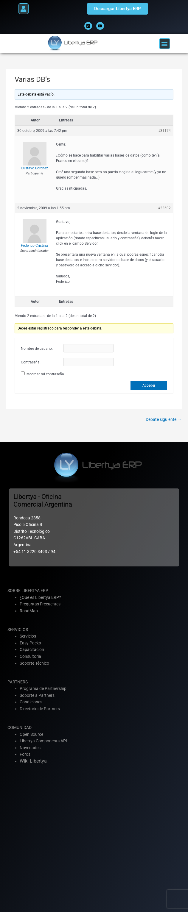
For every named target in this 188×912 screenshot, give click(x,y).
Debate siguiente (163, 419)
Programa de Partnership (43, 688)
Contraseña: (31, 362)
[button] (23, 8)
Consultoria (30, 656)
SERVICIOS (17, 629)
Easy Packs (30, 643)
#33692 (164, 208)
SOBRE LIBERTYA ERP (27, 590)
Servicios (28, 636)
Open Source (31, 734)
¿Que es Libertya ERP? (40, 597)
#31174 (164, 131)
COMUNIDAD (19, 727)
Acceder (148, 385)
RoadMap (29, 610)
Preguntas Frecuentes (40, 604)
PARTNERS (17, 682)
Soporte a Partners (37, 695)
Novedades (30, 747)
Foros (25, 754)
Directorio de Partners (40, 708)
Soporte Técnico (34, 663)
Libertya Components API (43, 740)
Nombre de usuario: (37, 348)
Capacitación (32, 649)
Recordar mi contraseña (45, 374)
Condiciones (31, 701)
